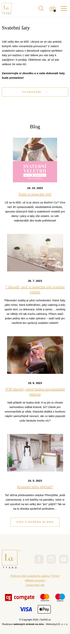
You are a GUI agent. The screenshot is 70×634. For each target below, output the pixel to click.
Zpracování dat (35, 584)
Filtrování (35, 92)
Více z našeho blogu (35, 522)
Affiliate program (35, 580)
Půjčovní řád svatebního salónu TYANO (35, 575)
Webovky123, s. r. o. (57, 624)
